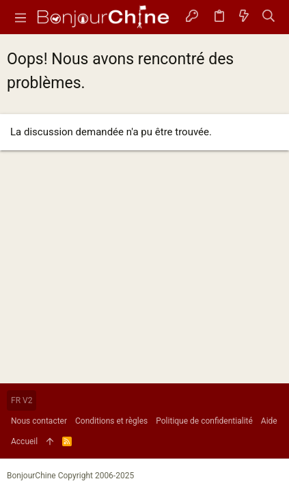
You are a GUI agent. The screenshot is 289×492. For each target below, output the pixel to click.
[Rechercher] (269, 17)
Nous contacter (39, 421)
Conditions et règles (111, 421)
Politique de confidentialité (204, 421)
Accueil (24, 441)
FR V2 (21, 400)
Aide (269, 421)
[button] (20, 17)
